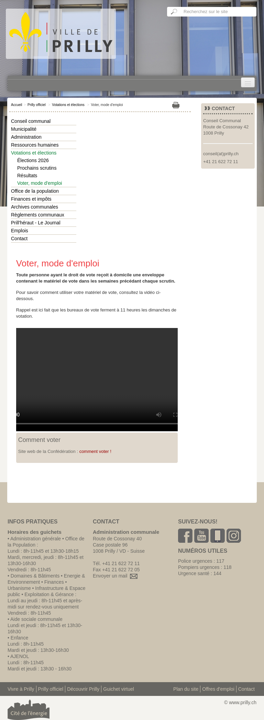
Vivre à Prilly (21, 689)
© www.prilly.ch (240, 702)
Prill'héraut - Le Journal (35, 222)
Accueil (16, 105)
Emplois (19, 230)
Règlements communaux (37, 215)
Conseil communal (31, 121)
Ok (174, 11)
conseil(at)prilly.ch (221, 153)
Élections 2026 (33, 160)
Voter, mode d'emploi (39, 183)
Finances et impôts (31, 199)
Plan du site (185, 689)
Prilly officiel (37, 105)
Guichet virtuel (118, 689)
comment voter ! (95, 451)
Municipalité (23, 129)
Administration (26, 137)
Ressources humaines (35, 145)
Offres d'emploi (218, 689)
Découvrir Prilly (83, 689)
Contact (19, 238)
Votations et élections (68, 105)
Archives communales (34, 207)
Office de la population (35, 191)
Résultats (27, 175)
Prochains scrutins (36, 168)
